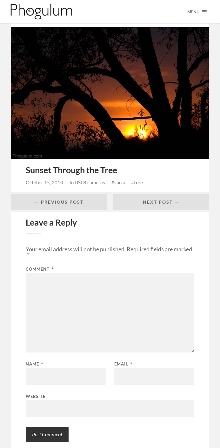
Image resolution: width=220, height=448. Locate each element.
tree (138, 182)
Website (35, 396)
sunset (121, 182)
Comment (40, 269)
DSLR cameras (90, 182)
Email (123, 364)
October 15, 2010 (44, 182)
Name (34, 364)
